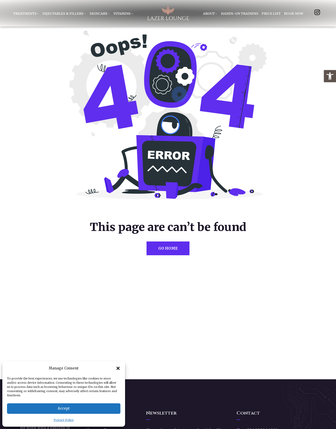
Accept (64, 408)
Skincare (98, 13)
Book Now (293, 13)
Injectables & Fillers (63, 13)
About (209, 13)
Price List (271, 13)
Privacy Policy (64, 420)
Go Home (168, 248)
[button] (330, 76)
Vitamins (122, 13)
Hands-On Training (239, 13)
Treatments (25, 13)
